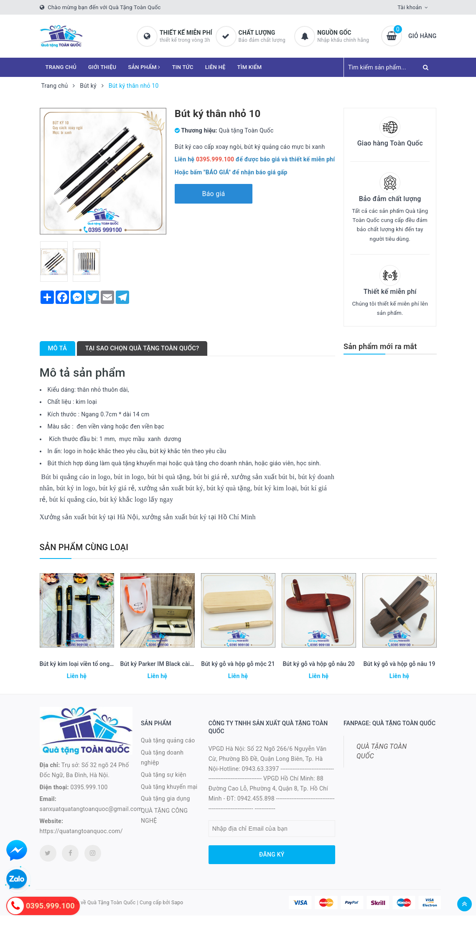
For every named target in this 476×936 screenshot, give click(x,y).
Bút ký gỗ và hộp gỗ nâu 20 (318, 664)
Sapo (177, 902)
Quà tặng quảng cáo (168, 740)
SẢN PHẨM (144, 67)
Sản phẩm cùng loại (84, 547)
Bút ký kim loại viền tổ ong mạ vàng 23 (91, 664)
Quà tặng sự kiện (163, 774)
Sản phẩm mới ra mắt (380, 346)
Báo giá (213, 194)
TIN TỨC (182, 67)
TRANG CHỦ (61, 67)
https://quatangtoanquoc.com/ (81, 831)
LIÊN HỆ (215, 67)
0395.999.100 (89, 787)
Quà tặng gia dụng (165, 798)
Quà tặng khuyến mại (169, 786)
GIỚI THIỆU (102, 67)
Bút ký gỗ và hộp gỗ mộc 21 (238, 664)
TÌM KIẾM (249, 67)
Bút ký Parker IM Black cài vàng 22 (166, 664)
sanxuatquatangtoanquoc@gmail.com (91, 809)
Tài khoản (409, 7)
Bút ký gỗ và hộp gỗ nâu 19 (399, 664)
